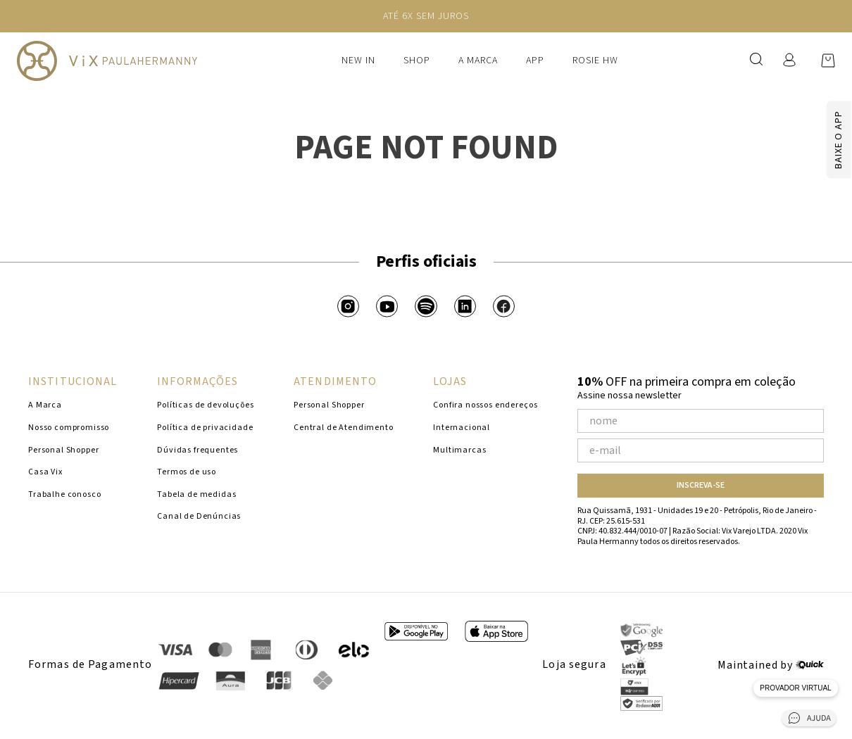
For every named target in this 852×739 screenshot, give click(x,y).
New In (358, 60)
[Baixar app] (812, 140)
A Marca (478, 60)
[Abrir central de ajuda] (809, 720)
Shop (416, 60)
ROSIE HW (595, 60)
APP (535, 60)
